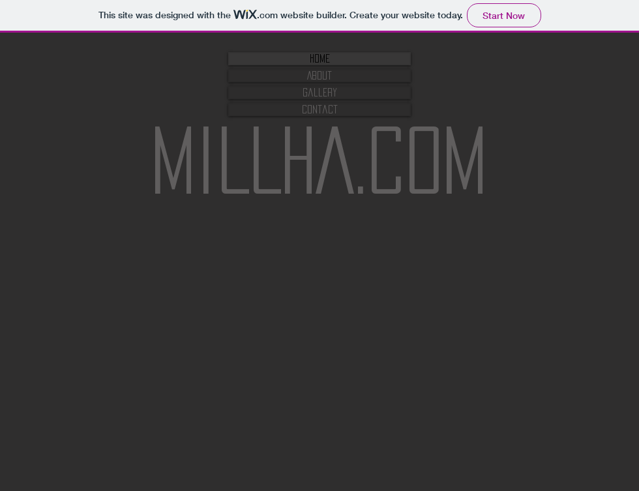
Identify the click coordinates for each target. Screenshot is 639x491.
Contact (320, 109)
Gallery (320, 92)
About (319, 75)
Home (320, 58)
